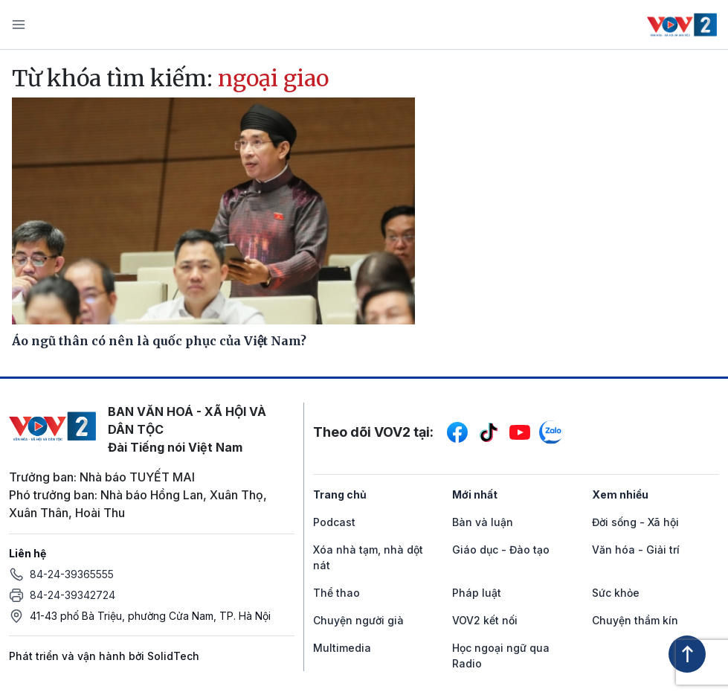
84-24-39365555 (72, 574)
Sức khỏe (616, 592)
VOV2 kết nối (485, 620)
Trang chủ (340, 494)
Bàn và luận (482, 522)
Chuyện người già (358, 620)
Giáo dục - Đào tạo (501, 549)
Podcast (334, 522)
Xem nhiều (620, 494)
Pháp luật (476, 592)
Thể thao (336, 592)
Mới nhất (474, 494)
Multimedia (342, 647)
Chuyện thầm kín (635, 620)
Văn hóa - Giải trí (636, 549)
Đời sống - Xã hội (635, 522)
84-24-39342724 (72, 595)
